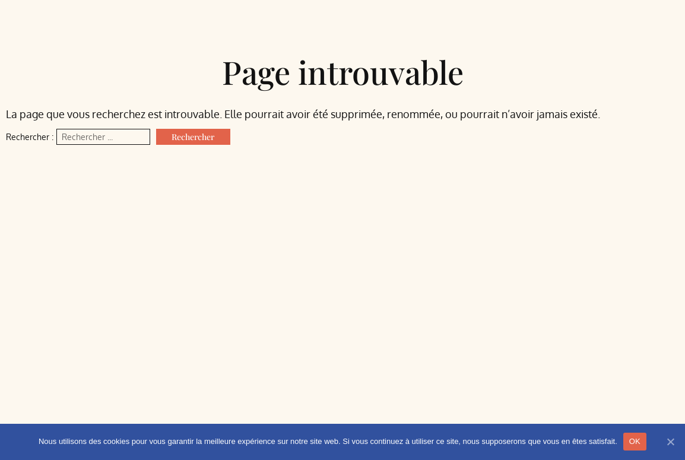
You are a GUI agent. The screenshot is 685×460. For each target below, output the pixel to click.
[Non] (670, 442)
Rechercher (193, 136)
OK (634, 441)
